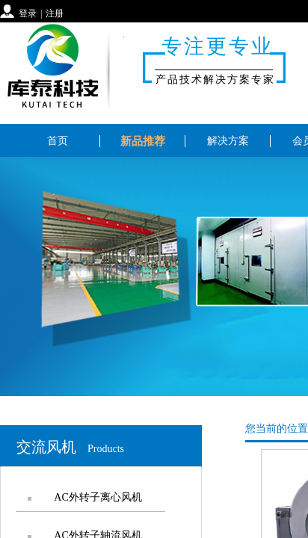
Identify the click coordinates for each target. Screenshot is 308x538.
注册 (55, 13)
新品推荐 (142, 141)
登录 (28, 13)
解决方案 (228, 140)
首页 (57, 140)
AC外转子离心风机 (97, 497)
